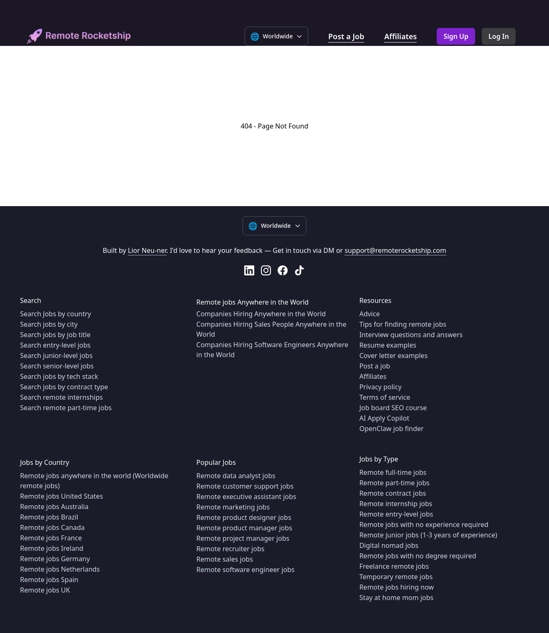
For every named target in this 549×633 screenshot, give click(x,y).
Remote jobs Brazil (49, 517)
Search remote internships (61, 397)
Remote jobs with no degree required (417, 555)
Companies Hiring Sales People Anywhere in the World (271, 329)
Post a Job (346, 36)
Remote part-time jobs (394, 482)
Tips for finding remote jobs (402, 324)
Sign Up (455, 36)
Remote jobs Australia (54, 506)
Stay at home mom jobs (396, 597)
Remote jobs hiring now (396, 587)
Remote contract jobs (392, 493)
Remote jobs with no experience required (423, 524)
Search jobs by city (49, 324)
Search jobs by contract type (64, 386)
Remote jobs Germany (55, 558)
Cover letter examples (393, 355)
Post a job (374, 366)
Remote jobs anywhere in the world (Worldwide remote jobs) (94, 480)
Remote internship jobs (396, 503)
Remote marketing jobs (233, 507)
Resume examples (387, 345)
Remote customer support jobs (244, 486)
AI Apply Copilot (384, 418)
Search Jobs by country (55, 313)
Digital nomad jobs (389, 545)
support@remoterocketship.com (395, 250)
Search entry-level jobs (55, 345)
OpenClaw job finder (391, 428)
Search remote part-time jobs (65, 407)
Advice (369, 313)
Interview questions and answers (411, 334)
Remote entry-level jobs (396, 514)
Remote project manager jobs (242, 538)
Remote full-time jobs (393, 472)
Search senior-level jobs (57, 366)
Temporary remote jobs (396, 576)
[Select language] (276, 36)
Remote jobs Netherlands (60, 569)
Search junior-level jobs (56, 355)
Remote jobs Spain (49, 579)
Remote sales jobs (224, 559)
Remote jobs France (51, 537)
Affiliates (400, 36)
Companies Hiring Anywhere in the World (261, 313)
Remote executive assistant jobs (246, 496)
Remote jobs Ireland (51, 548)
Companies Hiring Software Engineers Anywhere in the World (272, 349)
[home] (79, 36)
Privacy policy (380, 386)
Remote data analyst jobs (235, 475)
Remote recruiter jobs (230, 548)
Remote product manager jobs (244, 527)
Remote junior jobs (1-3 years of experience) (428, 535)
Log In (498, 36)
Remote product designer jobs (243, 517)
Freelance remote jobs (394, 566)
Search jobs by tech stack (59, 376)
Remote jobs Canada (52, 527)
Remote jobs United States (61, 496)
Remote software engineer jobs (245, 569)
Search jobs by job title (55, 334)
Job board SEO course (393, 407)
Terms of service (384, 397)
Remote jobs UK (45, 590)
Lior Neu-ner (147, 250)
